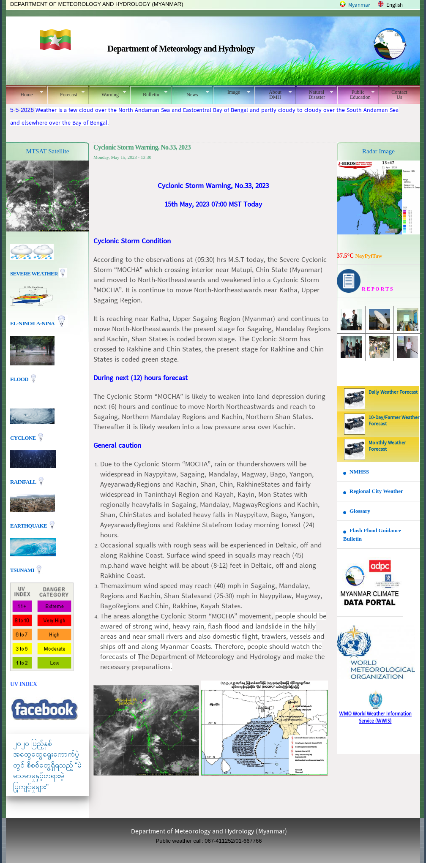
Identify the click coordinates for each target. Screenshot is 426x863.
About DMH (273, 94)
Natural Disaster (314, 94)
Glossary (360, 511)
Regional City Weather (376, 491)
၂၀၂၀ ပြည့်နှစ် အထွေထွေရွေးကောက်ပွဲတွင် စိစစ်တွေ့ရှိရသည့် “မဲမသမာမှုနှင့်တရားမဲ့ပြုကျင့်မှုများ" (47, 765)
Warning (107, 93)
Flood (20, 379)
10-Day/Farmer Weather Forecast (394, 421)
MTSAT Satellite (47, 151)
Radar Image (378, 151)
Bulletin (149, 93)
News (190, 93)
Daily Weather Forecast (393, 392)
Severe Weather (38, 273)
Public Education (356, 94)
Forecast (66, 93)
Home (25, 93)
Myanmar (359, 5)
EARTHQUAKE (29, 525)
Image (232, 92)
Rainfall (23, 481)
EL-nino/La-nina (32, 323)
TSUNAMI (22, 569)
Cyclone (23, 437)
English (394, 5)
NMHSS (359, 471)
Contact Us (399, 94)
